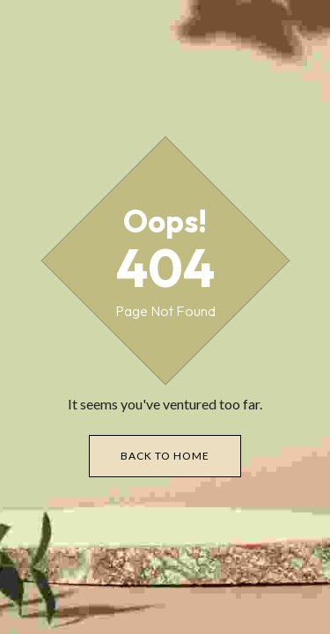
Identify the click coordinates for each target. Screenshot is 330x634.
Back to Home (165, 455)
